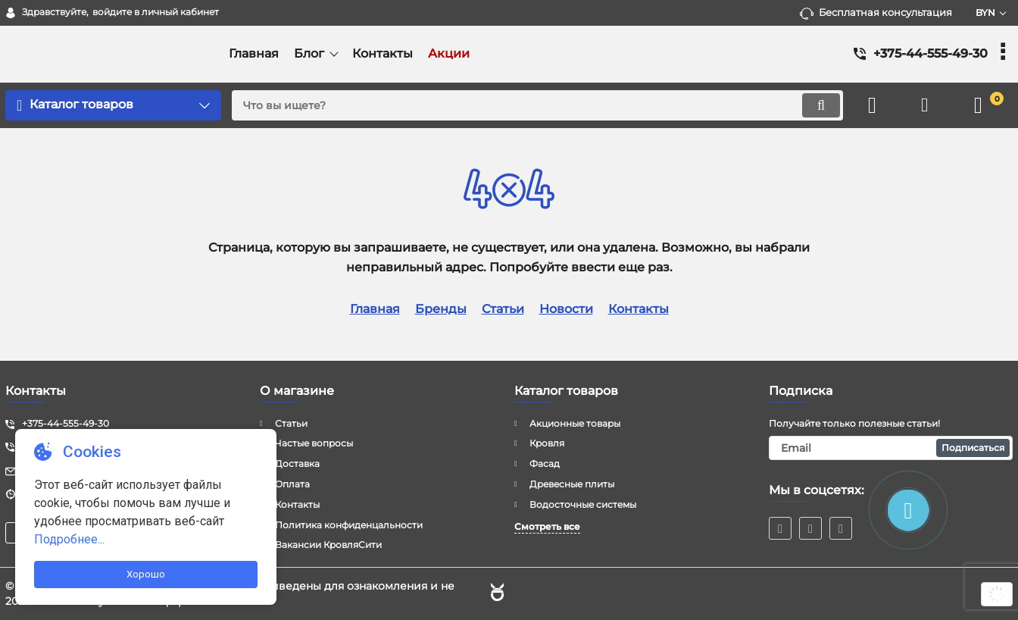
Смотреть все (547, 526)
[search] (537, 105)
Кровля (546, 443)
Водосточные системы (582, 504)
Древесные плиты (571, 484)
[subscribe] (891, 448)
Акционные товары (574, 423)
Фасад (544, 463)
